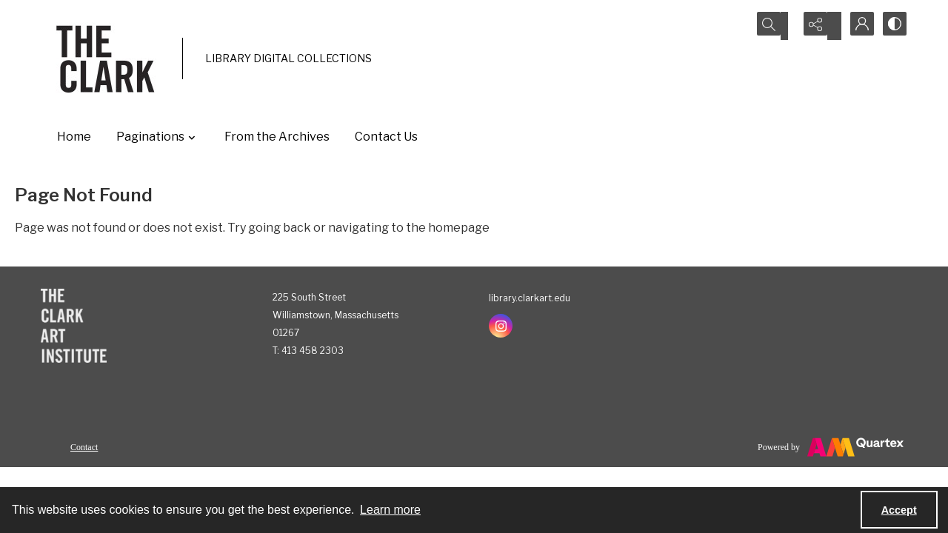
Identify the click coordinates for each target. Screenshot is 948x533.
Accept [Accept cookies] (899, 510)
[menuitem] (84, 446)
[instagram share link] (501, 326)
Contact (84, 447)
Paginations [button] (157, 137)
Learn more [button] (390, 509)
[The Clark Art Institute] (74, 326)
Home (74, 137)
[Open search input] (781, 26)
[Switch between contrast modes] (892, 26)
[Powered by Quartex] (830, 447)
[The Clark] (108, 58)
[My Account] (855, 26)
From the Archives (277, 137)
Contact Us (386, 137)
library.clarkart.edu (529, 298)
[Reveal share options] (818, 26)
